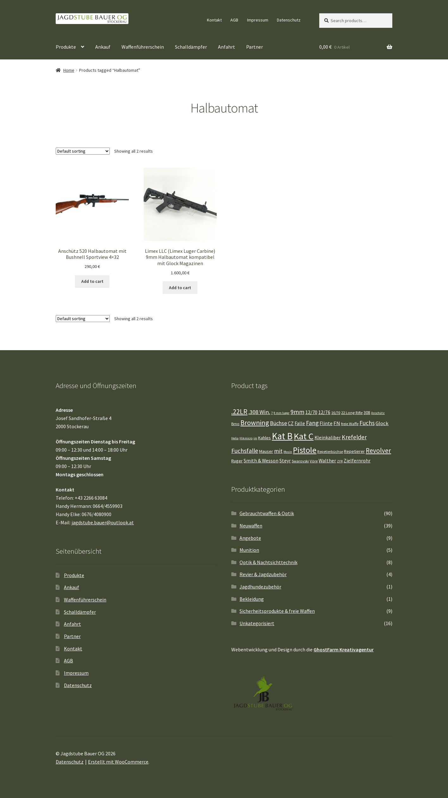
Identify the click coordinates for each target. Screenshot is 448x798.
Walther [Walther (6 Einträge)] (327, 461)
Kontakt (214, 20)
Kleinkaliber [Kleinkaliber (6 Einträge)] (327, 438)
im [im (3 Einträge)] (255, 438)
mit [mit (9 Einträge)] (278, 450)
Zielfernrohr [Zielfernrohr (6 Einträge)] (357, 461)
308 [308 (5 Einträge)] (367, 412)
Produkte (66, 47)
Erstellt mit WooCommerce (118, 761)
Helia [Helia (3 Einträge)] (235, 438)
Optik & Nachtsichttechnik (268, 562)
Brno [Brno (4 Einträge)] (235, 423)
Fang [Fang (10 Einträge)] (312, 423)
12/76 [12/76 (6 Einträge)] (324, 412)
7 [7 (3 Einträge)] (272, 413)
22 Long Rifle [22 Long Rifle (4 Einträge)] (352, 412)
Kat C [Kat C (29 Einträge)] (304, 436)
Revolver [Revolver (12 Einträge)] (378, 450)
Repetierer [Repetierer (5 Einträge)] (354, 451)
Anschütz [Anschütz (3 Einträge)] (378, 413)
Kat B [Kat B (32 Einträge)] (282, 436)
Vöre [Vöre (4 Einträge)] (314, 461)
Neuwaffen (251, 525)
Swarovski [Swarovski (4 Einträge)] (300, 461)
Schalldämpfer (191, 47)
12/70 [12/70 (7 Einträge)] (311, 412)
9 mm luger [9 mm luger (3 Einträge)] (281, 413)
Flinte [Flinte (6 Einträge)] (326, 423)
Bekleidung (252, 599)
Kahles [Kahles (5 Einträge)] (264, 438)
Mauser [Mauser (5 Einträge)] (266, 451)
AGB (234, 20)
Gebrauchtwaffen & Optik (267, 513)
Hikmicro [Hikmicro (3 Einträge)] (246, 438)
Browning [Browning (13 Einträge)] (254, 422)
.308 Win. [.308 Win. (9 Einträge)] (259, 412)
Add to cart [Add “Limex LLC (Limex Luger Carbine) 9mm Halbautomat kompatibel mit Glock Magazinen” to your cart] (180, 287)
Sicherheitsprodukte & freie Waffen (277, 611)
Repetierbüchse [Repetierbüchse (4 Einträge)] (330, 451)
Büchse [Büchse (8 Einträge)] (278, 423)
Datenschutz (289, 20)
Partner (254, 47)
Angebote (250, 538)
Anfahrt (226, 47)
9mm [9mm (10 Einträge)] (297, 412)
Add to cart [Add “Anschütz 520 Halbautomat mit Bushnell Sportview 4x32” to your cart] (92, 281)
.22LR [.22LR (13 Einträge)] (239, 411)
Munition (249, 550)
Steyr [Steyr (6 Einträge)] (285, 461)
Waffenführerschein (142, 47)
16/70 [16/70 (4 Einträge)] (335, 412)
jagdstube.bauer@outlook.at (103, 522)
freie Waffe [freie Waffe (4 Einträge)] (349, 423)
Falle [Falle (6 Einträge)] (300, 423)
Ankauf (102, 47)
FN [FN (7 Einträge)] (336, 423)
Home (68, 70)
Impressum (257, 20)
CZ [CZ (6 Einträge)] (291, 423)
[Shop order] (83, 151)
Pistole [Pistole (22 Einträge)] (304, 450)
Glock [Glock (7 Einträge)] (382, 423)
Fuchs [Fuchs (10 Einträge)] (367, 423)
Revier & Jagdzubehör (263, 574)
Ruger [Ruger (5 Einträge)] (237, 461)
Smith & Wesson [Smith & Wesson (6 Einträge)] (261, 461)
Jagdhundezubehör (260, 586)
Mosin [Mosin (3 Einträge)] (287, 452)
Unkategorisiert (257, 623)
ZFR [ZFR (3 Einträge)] (340, 461)
